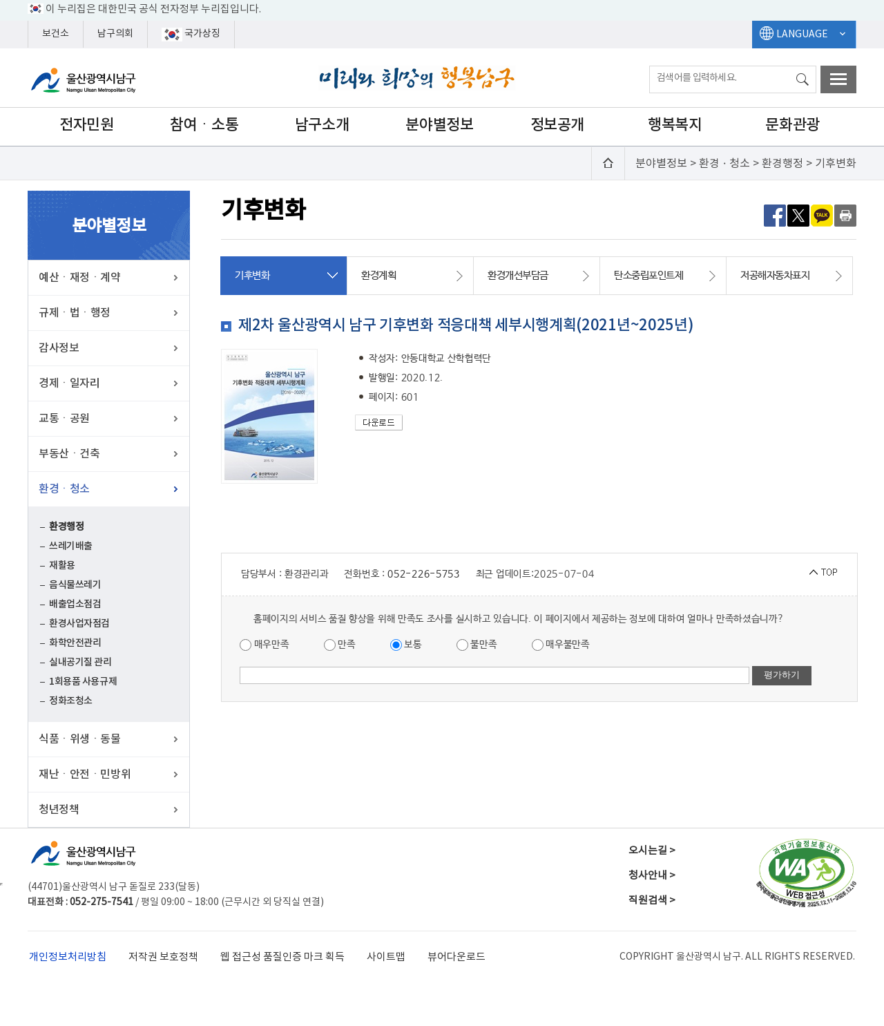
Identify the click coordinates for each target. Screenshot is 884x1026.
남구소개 (322, 125)
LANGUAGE (802, 34)
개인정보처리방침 (67, 957)
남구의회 (115, 33)
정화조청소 (71, 701)
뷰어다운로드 (456, 957)
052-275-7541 (101, 902)
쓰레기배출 (71, 546)
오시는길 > (651, 851)
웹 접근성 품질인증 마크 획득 (282, 957)
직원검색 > (651, 900)
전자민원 (86, 125)
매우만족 (264, 645)
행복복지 (675, 125)
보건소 (55, 33)
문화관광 (792, 125)
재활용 (62, 565)
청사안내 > (651, 876)
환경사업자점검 (79, 623)
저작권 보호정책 (163, 957)
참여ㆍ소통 (204, 125)
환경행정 (66, 527)
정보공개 (557, 125)
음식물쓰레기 (75, 585)
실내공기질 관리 (80, 662)
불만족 (477, 645)
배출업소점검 (75, 604)
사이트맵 (386, 957)
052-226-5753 (423, 574)
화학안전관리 (75, 643)
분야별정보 (439, 125)
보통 (406, 645)
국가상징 (191, 34)
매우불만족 (561, 645)
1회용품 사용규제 (83, 681)
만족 (340, 645)
